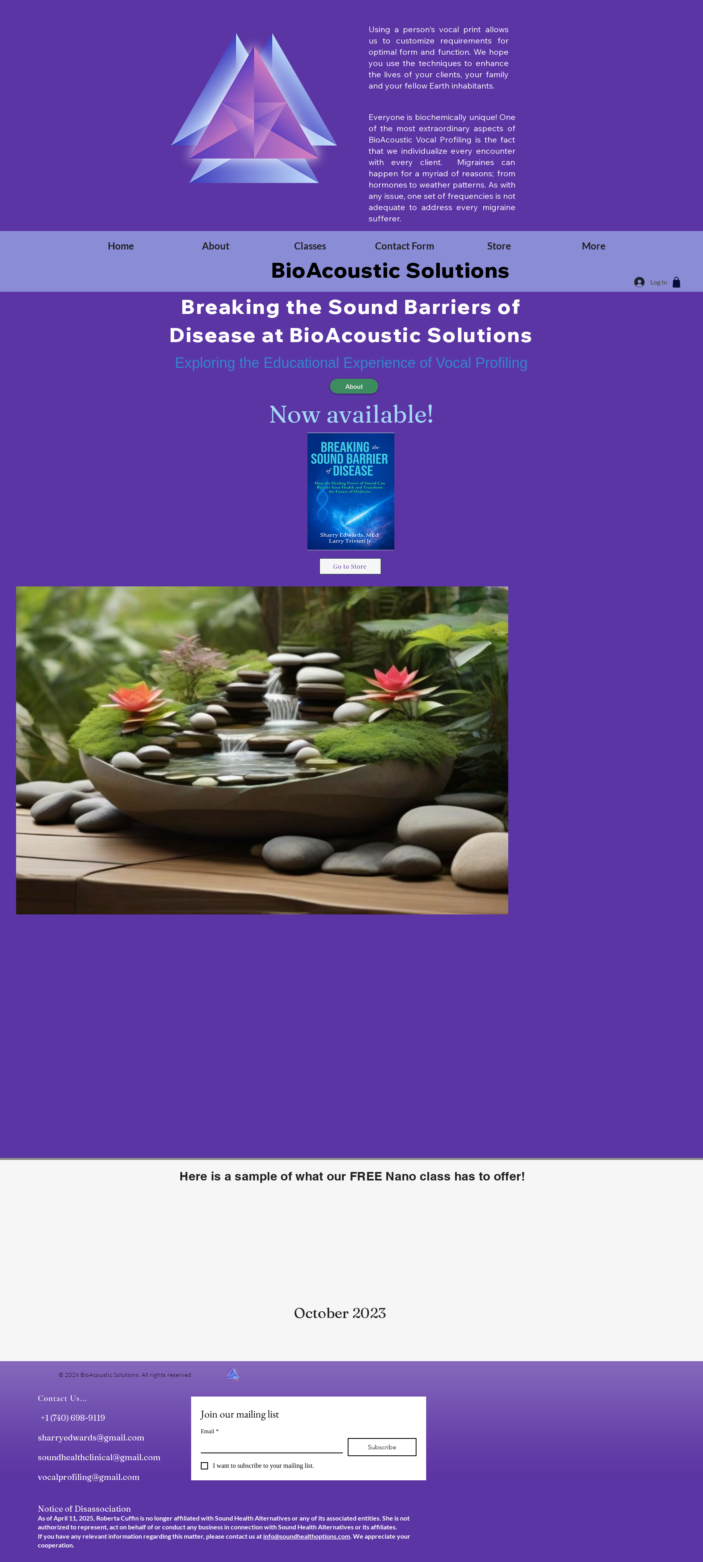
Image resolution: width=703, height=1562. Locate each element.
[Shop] (676, 282)
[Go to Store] (350, 566)
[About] (354, 386)
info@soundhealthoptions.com (306, 1536)
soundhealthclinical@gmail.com (99, 1457)
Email (210, 1431)
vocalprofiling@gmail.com (89, 1477)
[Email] (269, 1445)
